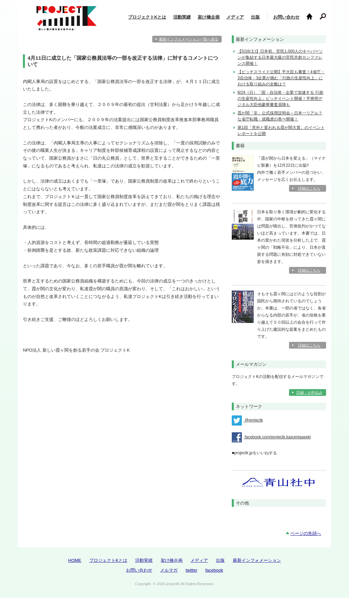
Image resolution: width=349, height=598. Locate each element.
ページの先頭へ (305, 533)
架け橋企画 (209, 17)
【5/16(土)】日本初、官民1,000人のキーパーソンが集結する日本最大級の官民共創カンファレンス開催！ (280, 57)
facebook (214, 570)
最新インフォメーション (257, 560)
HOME (74, 560)
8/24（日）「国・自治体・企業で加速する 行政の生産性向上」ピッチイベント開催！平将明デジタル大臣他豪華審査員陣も (280, 98)
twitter (191, 570)
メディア (235, 17)
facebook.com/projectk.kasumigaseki (271, 437)
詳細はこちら (309, 188)
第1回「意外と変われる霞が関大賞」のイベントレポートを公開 (281, 130)
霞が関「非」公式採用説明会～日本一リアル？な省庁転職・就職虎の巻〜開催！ (279, 116)
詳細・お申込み (309, 392)
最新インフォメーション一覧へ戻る (188, 39)
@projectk (247, 420)
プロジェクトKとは (147, 17)
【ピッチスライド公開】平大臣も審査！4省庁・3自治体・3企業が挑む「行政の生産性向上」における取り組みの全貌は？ (281, 78)
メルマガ (169, 570)
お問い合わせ (286, 17)
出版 (255, 17)
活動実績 (182, 17)
